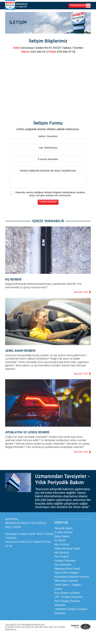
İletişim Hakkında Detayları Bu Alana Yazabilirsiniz (48, 170)
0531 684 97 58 (62, 52)
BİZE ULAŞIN (13, 527)
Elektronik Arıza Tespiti (67, 548)
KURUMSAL (12, 519)
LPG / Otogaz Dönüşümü (68, 597)
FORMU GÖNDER (48, 202)
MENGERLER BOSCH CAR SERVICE (26, 523)
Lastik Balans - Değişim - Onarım (68, 586)
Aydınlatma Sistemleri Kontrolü (71, 577)
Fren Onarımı (61, 556)
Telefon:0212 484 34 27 (19, 542)
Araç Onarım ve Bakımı (67, 593)
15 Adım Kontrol (63, 532)
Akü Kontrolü (61, 544)
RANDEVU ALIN (80, 6)
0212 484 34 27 (35, 52)
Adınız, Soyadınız (48, 136)
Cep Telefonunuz (48, 148)
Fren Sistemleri (62, 564)
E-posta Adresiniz (48, 159)
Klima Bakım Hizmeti (66, 581)
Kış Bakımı (60, 540)
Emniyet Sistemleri (65, 560)
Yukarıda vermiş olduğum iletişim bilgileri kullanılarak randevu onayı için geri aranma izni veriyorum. (50, 194)
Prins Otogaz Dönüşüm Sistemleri (67, 603)
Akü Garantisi (61, 552)
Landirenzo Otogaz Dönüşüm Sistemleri (70, 611)
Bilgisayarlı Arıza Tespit (67, 568)
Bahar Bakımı (61, 536)
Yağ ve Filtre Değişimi (66, 572)
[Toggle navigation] (88, 6)
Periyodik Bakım (63, 528)
